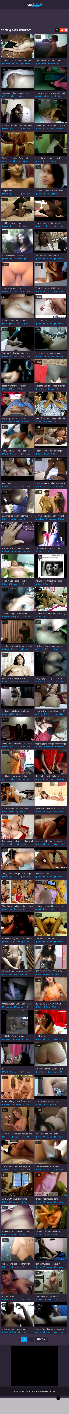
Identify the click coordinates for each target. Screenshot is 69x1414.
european (16, 519)
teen (38, 422)
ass (21, 96)
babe (46, 974)
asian (54, 454)
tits (4, 682)
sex (38, 129)
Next (41, 1339)
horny (54, 584)
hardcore (23, 389)
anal (5, 129)
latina (26, 909)
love (55, 194)
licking (39, 519)
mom (46, 552)
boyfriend (16, 617)
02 (55, 1300)
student (59, 747)
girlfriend (16, 552)
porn (38, 194)
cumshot (49, 714)
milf (16, 422)
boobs (6, 519)
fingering (23, 779)
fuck (46, 129)
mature (22, 1332)
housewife (14, 584)
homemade (57, 129)
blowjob (14, 129)
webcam (14, 682)
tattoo (47, 617)
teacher (48, 747)
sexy (14, 96)
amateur (25, 129)
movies (17, 1104)
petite (51, 389)
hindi (58, 96)
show (55, 974)
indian (5, 552)
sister (15, 64)
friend (55, 161)
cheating (56, 909)
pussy (5, 96)
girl (22, 812)
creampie (19, 1007)
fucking (48, 422)
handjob (6, 161)
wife (5, 259)
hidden (6, 64)
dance (25, 649)
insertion (58, 649)
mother (17, 161)
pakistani (49, 356)
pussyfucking (45, 618)
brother (25, 64)
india (47, 1300)
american (40, 64)
